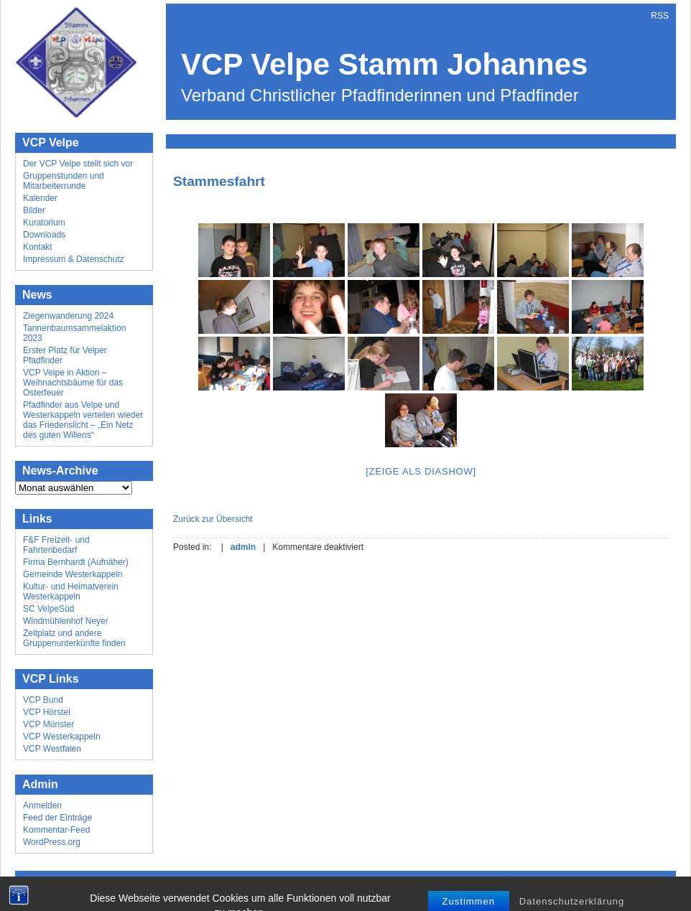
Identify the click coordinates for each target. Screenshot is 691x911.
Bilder (34, 210)
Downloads (44, 235)
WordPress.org (51, 842)
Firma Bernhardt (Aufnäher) (76, 562)
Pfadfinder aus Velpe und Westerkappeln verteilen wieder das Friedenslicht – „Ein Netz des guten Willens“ (83, 420)
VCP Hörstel (46, 712)
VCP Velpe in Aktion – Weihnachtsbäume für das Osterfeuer (73, 383)
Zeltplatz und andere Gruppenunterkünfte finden (74, 638)
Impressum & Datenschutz (73, 259)
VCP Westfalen (52, 749)
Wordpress (334, 889)
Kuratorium (44, 223)
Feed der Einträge (57, 818)
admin (243, 547)
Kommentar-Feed (56, 830)
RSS (660, 16)
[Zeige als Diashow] (421, 471)
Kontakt (37, 247)
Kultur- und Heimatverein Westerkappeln (71, 591)
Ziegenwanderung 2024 (68, 316)
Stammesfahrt (219, 181)
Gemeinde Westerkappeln (73, 574)
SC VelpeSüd (48, 609)
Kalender (40, 198)
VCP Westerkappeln (62, 737)
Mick (406, 889)
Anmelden (42, 805)
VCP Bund (43, 700)
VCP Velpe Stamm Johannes (384, 64)
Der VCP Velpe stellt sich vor (78, 164)
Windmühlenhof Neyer (65, 621)
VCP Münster (48, 724)
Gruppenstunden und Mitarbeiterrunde (63, 181)
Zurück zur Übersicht (213, 519)
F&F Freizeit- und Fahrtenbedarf (56, 545)
